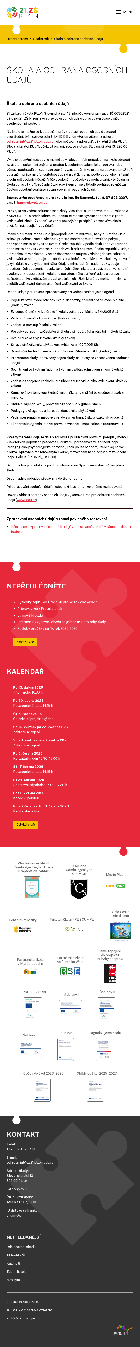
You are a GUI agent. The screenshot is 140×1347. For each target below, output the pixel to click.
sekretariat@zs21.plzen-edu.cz (30, 141)
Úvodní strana (17, 39)
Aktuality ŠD (16, 1255)
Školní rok (41, 39)
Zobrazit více (25, 642)
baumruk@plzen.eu (32, 203)
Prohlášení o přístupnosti (23, 1318)
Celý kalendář (26, 824)
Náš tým (13, 1280)
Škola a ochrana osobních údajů (78, 39)
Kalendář (13, 1263)
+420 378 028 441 (21, 1149)
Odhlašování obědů (21, 1247)
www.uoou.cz (26, 500)
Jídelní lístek (16, 1272)
